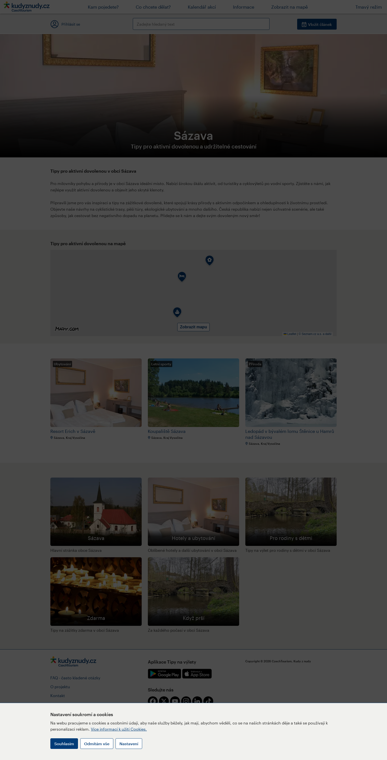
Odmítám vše (96, 743)
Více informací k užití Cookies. (119, 729)
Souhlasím (64, 743)
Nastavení (128, 743)
